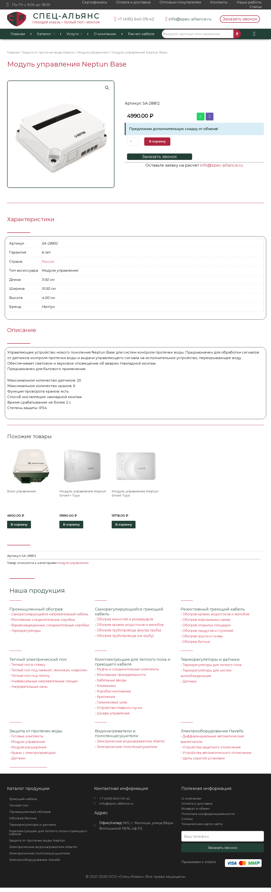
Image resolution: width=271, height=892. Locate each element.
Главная (18, 34)
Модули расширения (28, 749)
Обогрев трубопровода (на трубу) (125, 638)
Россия (48, 261)
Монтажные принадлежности (121, 677)
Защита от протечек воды (35, 732)
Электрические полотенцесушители (127, 749)
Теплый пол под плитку (30, 677)
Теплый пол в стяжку (28, 666)
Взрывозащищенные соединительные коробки (50, 627)
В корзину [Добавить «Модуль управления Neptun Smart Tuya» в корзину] (130, 525)
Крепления (106, 699)
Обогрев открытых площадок (207, 627)
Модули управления (98, 52)
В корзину (159, 141)
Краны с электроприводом (33, 754)
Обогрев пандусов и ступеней (208, 632)
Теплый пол (19, 808)
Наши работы (249, 2)
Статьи (256, 7)
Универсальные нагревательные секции (44, 683)
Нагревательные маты (29, 688)
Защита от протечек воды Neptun (51, 52)
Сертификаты (94, 2)
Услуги (74, 34)
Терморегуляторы (26, 632)
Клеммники (106, 688)
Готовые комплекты (27, 738)
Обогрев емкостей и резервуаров (125, 621)
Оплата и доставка (133, 2)
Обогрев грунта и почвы (203, 638)
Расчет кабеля (141, 34)
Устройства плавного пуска (119, 710)
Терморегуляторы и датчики (210, 661)
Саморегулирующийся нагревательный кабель (49, 616)
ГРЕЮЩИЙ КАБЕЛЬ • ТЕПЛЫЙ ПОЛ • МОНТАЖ (66, 22)
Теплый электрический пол (38, 661)
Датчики (189, 683)
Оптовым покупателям (180, 2)
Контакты (218, 2)
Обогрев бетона (196, 643)
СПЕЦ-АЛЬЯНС (66, 16)
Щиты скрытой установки (204, 760)
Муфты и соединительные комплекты (128, 671)
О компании (105, 34)
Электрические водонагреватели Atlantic (131, 743)
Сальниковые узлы (112, 704)
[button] (240, 19)
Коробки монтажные (114, 693)
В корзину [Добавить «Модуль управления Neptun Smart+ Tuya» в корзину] (78, 525)
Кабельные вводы (111, 682)
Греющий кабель (24, 801)
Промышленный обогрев (36, 611)
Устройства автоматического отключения (217, 755)
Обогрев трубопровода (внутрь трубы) (129, 632)
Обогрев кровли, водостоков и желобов (130, 626)
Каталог (46, 34)
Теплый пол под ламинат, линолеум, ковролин (49, 672)
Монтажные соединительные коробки (43, 621)
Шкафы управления (113, 715)
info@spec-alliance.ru (221, 165)
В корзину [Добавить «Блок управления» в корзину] (25, 525)
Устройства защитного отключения (212, 749)
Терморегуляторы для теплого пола (212, 667)
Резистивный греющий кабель (213, 611)
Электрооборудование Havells (37, 864)
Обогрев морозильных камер (206, 621)
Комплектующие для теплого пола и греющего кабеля (42, 836)
